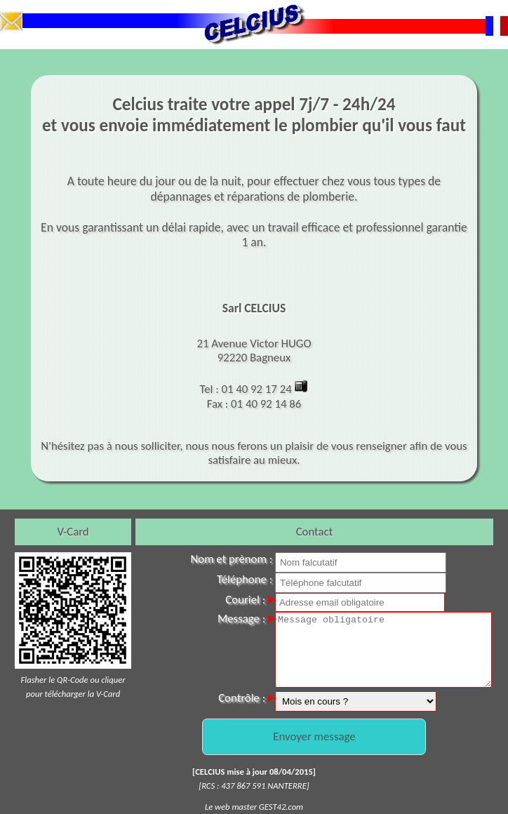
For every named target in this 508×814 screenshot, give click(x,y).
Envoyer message (314, 736)
